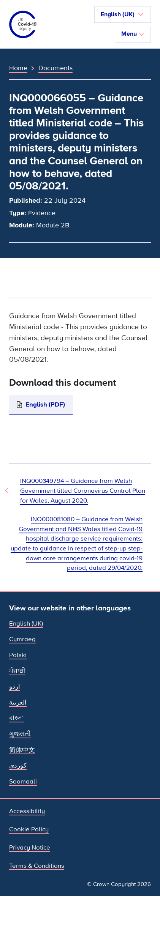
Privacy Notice (29, 847)
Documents (55, 68)
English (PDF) (45, 404)
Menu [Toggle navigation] (132, 34)
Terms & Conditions (36, 866)
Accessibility (27, 811)
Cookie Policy (29, 829)
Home (18, 68)
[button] (122, 14)
